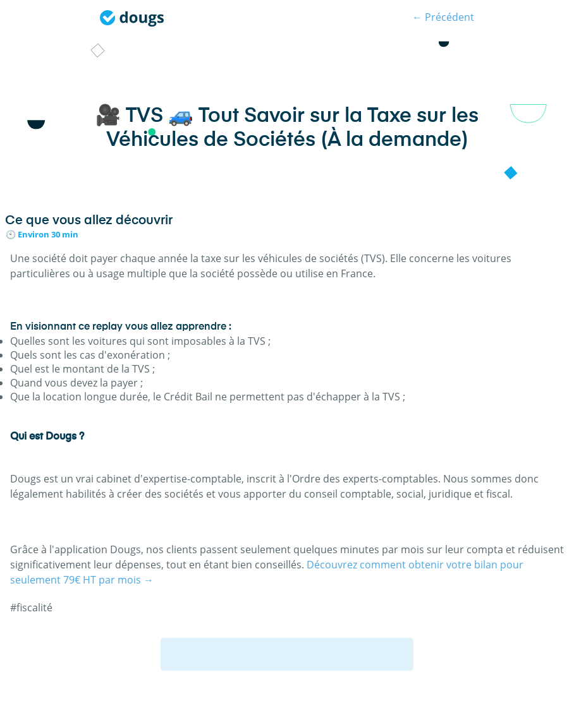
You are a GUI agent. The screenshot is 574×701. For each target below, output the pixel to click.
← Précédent (443, 17)
